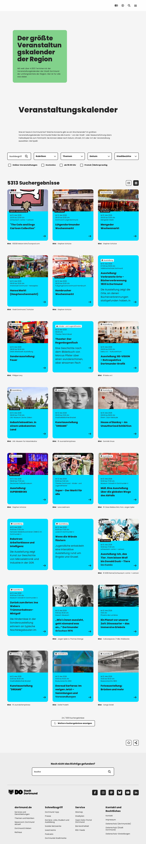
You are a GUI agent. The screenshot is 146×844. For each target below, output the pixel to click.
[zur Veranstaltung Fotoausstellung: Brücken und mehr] (118, 676)
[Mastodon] (111, 792)
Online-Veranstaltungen (23, 165)
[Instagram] (103, 792)
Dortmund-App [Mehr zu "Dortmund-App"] (52, 812)
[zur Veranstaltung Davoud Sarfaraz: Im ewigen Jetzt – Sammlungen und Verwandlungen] (73, 676)
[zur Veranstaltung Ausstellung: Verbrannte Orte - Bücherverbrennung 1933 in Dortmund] (118, 281)
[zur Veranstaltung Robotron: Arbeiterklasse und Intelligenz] (27, 544)
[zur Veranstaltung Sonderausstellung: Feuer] (27, 346)
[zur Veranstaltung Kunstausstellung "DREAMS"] (73, 412)
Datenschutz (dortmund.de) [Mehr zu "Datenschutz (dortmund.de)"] (118, 823)
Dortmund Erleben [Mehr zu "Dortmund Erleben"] (23, 828)
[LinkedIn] (136, 792)
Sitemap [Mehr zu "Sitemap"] (79, 812)
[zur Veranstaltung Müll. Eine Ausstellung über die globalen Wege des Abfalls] (118, 478)
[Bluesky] (119, 792)
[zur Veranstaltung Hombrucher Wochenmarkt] (73, 281)
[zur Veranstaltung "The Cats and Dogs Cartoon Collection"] (27, 215)
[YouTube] (127, 792)
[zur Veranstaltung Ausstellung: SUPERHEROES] (27, 478)
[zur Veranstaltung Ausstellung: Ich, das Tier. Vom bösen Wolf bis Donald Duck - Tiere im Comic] (118, 544)
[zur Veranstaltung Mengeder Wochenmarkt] (118, 215)
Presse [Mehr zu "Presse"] (48, 816)
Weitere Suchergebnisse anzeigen (73, 723)
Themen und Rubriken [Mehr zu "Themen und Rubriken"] (24, 818)
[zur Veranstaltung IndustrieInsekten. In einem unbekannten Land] (27, 412)
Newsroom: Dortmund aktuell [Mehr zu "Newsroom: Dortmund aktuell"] (24, 823)
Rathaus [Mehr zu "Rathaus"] (18, 832)
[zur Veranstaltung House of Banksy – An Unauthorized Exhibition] (118, 412)
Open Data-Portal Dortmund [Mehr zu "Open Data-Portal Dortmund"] (83, 821)
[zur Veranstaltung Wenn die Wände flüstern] (73, 544)
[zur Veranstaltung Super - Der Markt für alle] (73, 478)
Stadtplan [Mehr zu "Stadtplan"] (79, 816)
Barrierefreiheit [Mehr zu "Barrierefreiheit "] (82, 826)
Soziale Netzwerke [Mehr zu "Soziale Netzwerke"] (53, 826)
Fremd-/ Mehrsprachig (94, 165)
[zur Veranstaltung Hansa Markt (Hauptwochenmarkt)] (27, 281)
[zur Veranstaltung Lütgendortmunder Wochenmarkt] (73, 215)
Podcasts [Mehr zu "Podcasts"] (49, 834)
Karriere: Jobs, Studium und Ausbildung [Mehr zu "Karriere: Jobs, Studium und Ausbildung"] (57, 821)
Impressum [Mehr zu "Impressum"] (111, 819)
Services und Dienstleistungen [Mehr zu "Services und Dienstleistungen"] (22, 813)
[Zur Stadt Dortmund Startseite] (23, 5)
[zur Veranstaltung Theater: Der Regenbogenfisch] (73, 346)
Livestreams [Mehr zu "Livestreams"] (50, 830)
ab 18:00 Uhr (68, 165)
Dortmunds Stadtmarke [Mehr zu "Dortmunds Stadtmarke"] (55, 838)
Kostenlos (49, 165)
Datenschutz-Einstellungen (118, 834)
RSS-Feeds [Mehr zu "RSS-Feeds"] (80, 830)
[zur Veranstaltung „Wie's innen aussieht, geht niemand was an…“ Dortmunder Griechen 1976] (73, 610)
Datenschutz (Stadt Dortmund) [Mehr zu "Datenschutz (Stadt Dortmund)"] (114, 828)
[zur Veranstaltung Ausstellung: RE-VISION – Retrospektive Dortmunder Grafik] (118, 346)
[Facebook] (95, 792)
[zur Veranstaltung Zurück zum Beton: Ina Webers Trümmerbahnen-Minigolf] (27, 610)
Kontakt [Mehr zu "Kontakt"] (109, 815)
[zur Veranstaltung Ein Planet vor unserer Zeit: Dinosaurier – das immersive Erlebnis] (118, 610)
